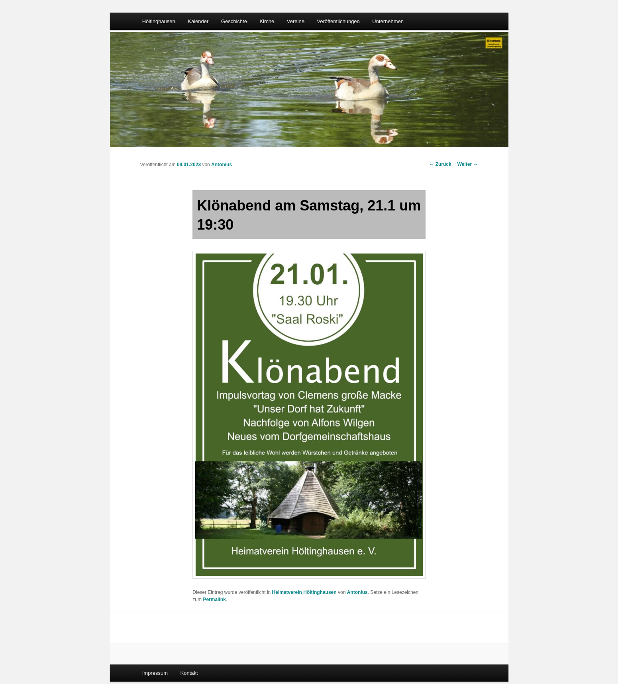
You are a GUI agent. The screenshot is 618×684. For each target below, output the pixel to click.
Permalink (214, 599)
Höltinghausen (158, 21)
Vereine (295, 21)
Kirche (266, 21)
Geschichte (234, 21)
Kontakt (189, 673)
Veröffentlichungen (338, 21)
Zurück (440, 164)
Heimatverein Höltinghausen (304, 592)
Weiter (467, 164)
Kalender (198, 21)
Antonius (221, 164)
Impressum (155, 673)
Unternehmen (388, 21)
